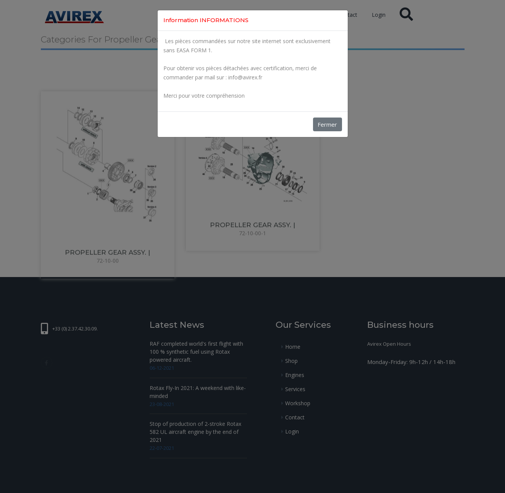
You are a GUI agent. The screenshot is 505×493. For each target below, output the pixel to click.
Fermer (327, 124)
